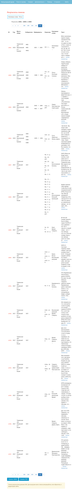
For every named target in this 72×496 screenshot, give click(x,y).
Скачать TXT (24, 479)
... (20, 25)
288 (24, 25)
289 (28, 25)
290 (32, 25)
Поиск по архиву (21, 2)
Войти (66, 2)
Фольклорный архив (7, 2)
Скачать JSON (13, 479)
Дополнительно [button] (40, 2)
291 (36, 25)
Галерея (30, 2)
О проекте (57, 2)
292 (40, 25)
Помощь (49, 2)
